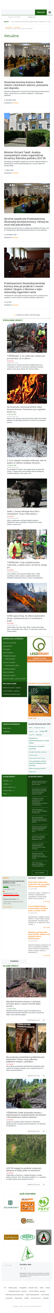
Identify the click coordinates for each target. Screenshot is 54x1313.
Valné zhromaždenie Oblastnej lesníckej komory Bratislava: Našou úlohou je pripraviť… (39, 820)
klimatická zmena (39, 727)
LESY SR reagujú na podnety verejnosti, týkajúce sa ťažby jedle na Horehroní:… (24, 1169)
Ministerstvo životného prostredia (37, 747)
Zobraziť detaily (7, 907)
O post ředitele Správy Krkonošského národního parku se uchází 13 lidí (38, 908)
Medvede (39, 735)
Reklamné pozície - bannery (12, 688)
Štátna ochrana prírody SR (37, 768)
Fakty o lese (7, 728)
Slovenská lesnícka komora (37, 758)
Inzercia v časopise (9, 662)
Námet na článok (8, 672)
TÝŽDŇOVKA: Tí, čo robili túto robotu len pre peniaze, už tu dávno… (26, 357)
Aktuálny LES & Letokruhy (39, 683)
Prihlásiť (41, 12)
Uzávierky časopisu (9, 669)
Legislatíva (6, 731)
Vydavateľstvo (7, 646)
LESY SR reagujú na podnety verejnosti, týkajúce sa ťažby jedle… (39, 811)
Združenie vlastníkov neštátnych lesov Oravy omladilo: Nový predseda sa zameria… (39, 856)
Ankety (48, 1288)
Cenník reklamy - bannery (11, 691)
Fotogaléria (23, 1288)
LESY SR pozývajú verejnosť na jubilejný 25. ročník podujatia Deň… (39, 864)
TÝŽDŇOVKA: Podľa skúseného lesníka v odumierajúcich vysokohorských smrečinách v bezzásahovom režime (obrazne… (26, 1114)
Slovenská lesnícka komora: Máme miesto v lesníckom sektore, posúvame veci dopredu (26, 85)
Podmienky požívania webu (11, 694)
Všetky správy (12, 1288)
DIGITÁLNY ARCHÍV (9, 643)
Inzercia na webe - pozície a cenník (14, 679)
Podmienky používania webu (14, 1294)
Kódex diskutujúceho (32, 1294)
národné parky (33, 755)
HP (5, 1288)
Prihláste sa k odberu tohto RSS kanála (28, 315)
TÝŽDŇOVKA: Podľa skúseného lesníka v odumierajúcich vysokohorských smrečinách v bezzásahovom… (39, 802)
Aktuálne (17, 27)
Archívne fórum (36, 1298)
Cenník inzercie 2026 (12, 665)
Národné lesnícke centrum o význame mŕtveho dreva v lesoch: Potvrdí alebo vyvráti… (23, 1003)
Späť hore (8, 1265)
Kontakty (46, 1298)
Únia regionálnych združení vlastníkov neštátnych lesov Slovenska (37, 763)
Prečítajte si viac (34, 1020)
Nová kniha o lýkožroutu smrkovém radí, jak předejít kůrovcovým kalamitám (39, 884)
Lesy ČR (31, 735)
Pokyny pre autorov (9, 675)
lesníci (31, 731)
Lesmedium (14, 5)
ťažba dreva (32, 771)
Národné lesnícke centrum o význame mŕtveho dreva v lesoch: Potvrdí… (39, 783)
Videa (41, 1288)
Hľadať (26, 1298)
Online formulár (10, 659)
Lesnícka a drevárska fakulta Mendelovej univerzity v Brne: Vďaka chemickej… (38, 846)
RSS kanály (45, 1294)
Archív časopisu (8, 652)
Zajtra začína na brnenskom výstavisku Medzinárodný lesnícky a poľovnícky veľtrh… (39, 829)
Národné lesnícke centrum (38, 752)
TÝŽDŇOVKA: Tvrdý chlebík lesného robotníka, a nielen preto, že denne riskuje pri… (27, 565)
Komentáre (8, 1298)
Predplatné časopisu (9, 656)
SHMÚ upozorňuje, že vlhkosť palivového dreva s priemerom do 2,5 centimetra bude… (26, 618)
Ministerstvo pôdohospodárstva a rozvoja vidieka (39, 740)
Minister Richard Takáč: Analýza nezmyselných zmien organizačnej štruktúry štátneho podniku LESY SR (25, 155)
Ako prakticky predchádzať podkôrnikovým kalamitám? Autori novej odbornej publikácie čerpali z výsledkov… (25, 1059)
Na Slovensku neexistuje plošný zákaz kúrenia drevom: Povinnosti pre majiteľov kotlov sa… (26, 409)
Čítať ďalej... (47, 901)
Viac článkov (39, 872)
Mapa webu (18, 1298)
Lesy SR (43, 731)
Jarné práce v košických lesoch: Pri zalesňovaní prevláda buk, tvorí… (38, 837)
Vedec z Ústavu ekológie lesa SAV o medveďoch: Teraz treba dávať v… (23, 512)
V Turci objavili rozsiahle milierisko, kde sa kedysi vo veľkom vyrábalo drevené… (26, 461)
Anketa (6, 878)
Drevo (31, 727)
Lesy (36, 731)
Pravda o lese (33, 1288)
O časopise (6, 649)
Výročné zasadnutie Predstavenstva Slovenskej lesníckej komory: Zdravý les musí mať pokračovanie (26, 221)
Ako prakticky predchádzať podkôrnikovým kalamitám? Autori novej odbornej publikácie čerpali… (39, 791)
